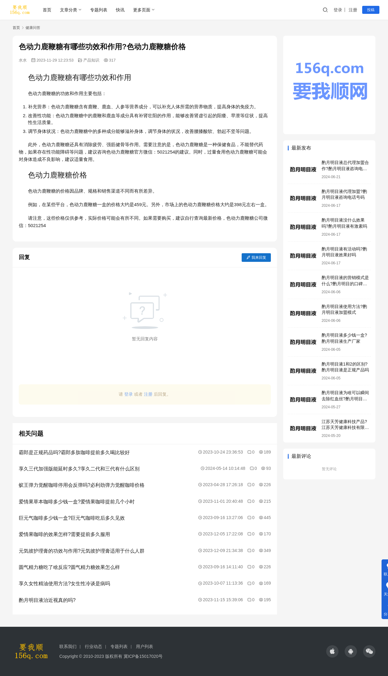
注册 (353, 9)
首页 (47, 9)
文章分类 (68, 9)
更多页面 (141, 9)
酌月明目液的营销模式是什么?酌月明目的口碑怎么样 (345, 283)
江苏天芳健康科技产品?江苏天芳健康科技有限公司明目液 (345, 427)
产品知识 (91, 60)
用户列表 (144, 646)
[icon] (332, 651)
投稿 (370, 10)
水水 (23, 60)
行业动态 (93, 646)
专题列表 (98, 9)
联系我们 (68, 646)
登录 (338, 9)
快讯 (120, 9)
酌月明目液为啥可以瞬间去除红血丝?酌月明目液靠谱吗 (345, 398)
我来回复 (256, 257)
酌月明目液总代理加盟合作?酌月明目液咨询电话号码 (345, 168)
